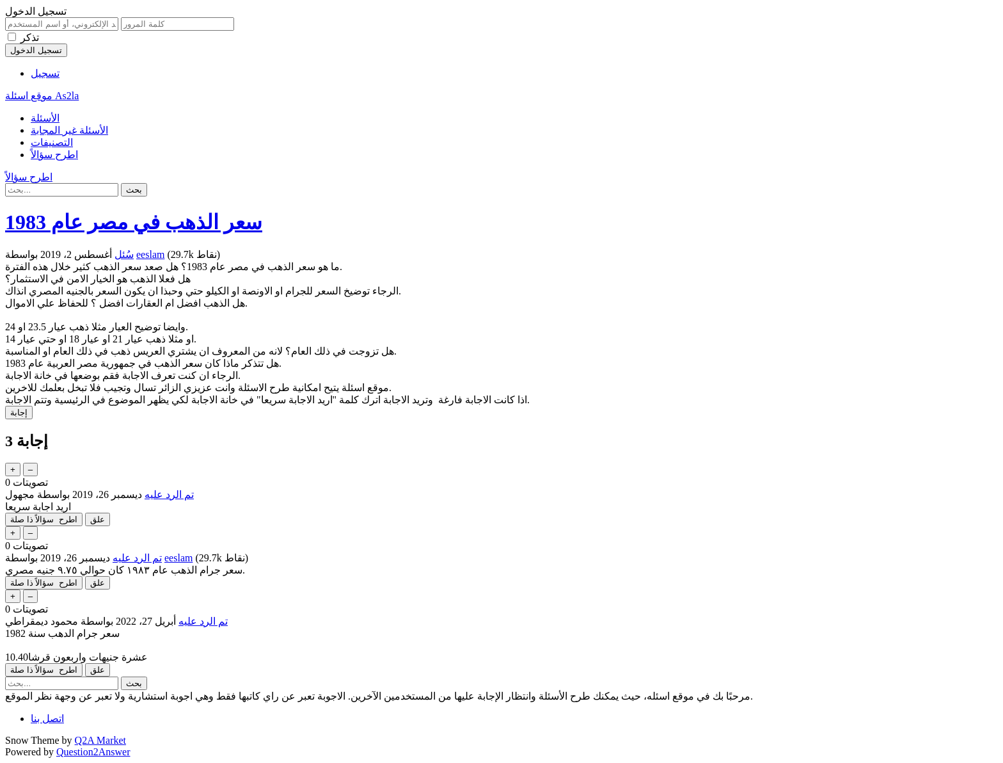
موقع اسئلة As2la (42, 95)
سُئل (124, 254)
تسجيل (45, 73)
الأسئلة (45, 118)
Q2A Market (100, 740)
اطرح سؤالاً (54, 154)
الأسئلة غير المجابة (69, 130)
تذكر (29, 37)
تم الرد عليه (169, 494)
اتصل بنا (47, 718)
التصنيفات (52, 142)
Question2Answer (93, 751)
